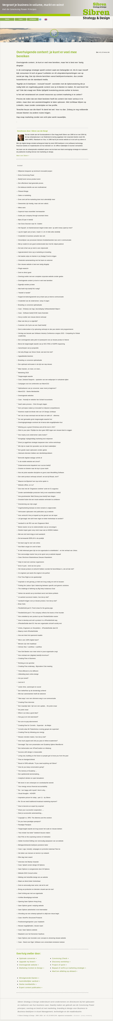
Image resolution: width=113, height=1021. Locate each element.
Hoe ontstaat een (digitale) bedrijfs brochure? (33, 655)
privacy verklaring (86, 1015)
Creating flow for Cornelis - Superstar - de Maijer (34, 725)
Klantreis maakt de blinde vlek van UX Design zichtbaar (37, 412)
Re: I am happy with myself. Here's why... (32, 790)
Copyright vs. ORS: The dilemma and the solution (35, 818)
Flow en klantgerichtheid (26, 759)
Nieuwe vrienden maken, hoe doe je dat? (32, 737)
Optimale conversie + (28, 958)
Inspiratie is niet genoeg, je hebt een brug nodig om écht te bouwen (41, 582)
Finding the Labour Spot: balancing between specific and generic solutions (43, 585)
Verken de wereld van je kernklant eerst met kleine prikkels (38, 593)
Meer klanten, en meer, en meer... (29, 369)
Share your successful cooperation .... (31, 810)
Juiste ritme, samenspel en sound (29, 687)
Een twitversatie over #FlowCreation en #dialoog (34, 748)
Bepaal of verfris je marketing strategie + (69, 968)
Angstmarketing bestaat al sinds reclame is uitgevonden (37, 508)
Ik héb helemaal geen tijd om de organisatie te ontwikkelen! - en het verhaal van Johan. (48, 550)
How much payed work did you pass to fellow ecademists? (38, 741)
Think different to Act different (28, 671)
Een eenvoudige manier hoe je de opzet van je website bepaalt (39, 554)
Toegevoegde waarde (25, 376)
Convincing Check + (60, 958)
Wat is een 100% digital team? (28, 640)
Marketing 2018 (23, 372)
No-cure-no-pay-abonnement (28, 721)
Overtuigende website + (29, 965)
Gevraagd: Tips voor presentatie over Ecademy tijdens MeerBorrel (40, 744)
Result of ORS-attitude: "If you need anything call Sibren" (37, 763)
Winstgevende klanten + (29, 978)
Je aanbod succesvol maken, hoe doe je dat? (33, 597)
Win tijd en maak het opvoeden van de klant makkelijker (37, 446)
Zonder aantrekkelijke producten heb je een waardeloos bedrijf (39, 492)
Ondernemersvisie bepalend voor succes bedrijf (34, 465)
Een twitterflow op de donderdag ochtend (32, 690)
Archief (19, 165)
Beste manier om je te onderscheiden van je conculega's (37, 527)
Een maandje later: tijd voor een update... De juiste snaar (37, 706)
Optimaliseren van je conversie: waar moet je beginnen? (37, 388)
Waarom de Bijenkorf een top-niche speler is (33, 481)
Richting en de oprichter (26, 663)
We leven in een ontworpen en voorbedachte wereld (35, 783)
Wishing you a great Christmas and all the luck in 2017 (36, 427)
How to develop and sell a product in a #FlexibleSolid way (37, 620)
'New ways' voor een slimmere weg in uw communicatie (37, 698)
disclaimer (77, 1015)
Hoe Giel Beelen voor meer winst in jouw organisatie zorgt (38, 651)
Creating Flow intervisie (26, 702)
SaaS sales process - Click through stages (32, 404)
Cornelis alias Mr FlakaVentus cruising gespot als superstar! (38, 729)
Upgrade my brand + (27, 962)
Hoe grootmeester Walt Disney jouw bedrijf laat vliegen (36, 496)
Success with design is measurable (30, 752)
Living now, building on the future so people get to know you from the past (43, 756)
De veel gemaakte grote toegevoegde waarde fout (35, 419)
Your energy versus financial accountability (32, 786)
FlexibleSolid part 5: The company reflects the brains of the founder (41, 613)
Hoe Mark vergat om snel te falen (29, 546)
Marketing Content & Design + (31, 968)
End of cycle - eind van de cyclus (29, 566)
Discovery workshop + (61, 962)
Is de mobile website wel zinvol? (29, 461)
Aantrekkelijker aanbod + (29, 981)
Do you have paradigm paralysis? (29, 821)
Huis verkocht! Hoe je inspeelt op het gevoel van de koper (37, 515)
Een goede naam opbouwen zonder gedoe (32, 450)
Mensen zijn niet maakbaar (27, 644)
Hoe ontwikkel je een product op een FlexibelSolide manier (38, 616)
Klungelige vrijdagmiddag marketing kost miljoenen (35, 439)
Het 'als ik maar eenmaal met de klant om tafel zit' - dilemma (38, 415)
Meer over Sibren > (22, 155)
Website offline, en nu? (26, 485)
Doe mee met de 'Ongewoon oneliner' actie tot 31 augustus (38, 489)
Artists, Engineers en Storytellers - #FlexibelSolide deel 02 (38, 628)
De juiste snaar (23, 710)
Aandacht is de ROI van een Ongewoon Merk (33, 523)
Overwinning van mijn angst (27, 504)
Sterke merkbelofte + (28, 984)
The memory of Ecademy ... (27, 771)
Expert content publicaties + (30, 987)
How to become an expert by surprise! (31, 806)
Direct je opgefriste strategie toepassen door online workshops (39, 442)
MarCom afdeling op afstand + (64, 971)
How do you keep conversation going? (31, 767)
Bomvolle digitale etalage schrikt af (30, 458)
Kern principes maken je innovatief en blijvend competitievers (39, 408)
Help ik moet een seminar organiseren (31, 562)
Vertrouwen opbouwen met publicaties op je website (35, 511)
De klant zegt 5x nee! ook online (29, 543)
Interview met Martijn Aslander (28, 862)
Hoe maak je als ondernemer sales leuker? (32, 435)
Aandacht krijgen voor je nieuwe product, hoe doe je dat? (37, 601)
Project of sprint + (59, 965)
